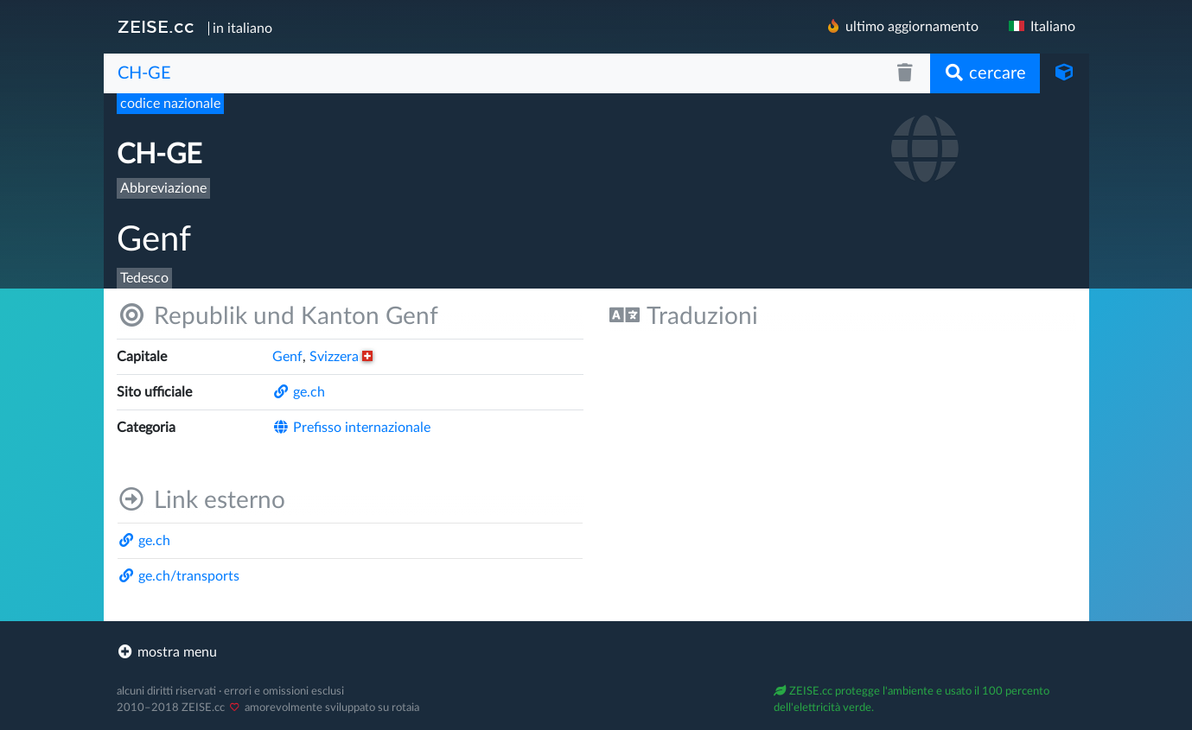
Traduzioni (683, 315)
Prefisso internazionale (351, 428)
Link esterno (201, 499)
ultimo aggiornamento (901, 26)
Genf (287, 357)
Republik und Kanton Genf (277, 315)
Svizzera (341, 357)
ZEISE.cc (156, 26)
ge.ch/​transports (178, 576)
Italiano (1040, 27)
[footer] (596, 652)
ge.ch (298, 392)
